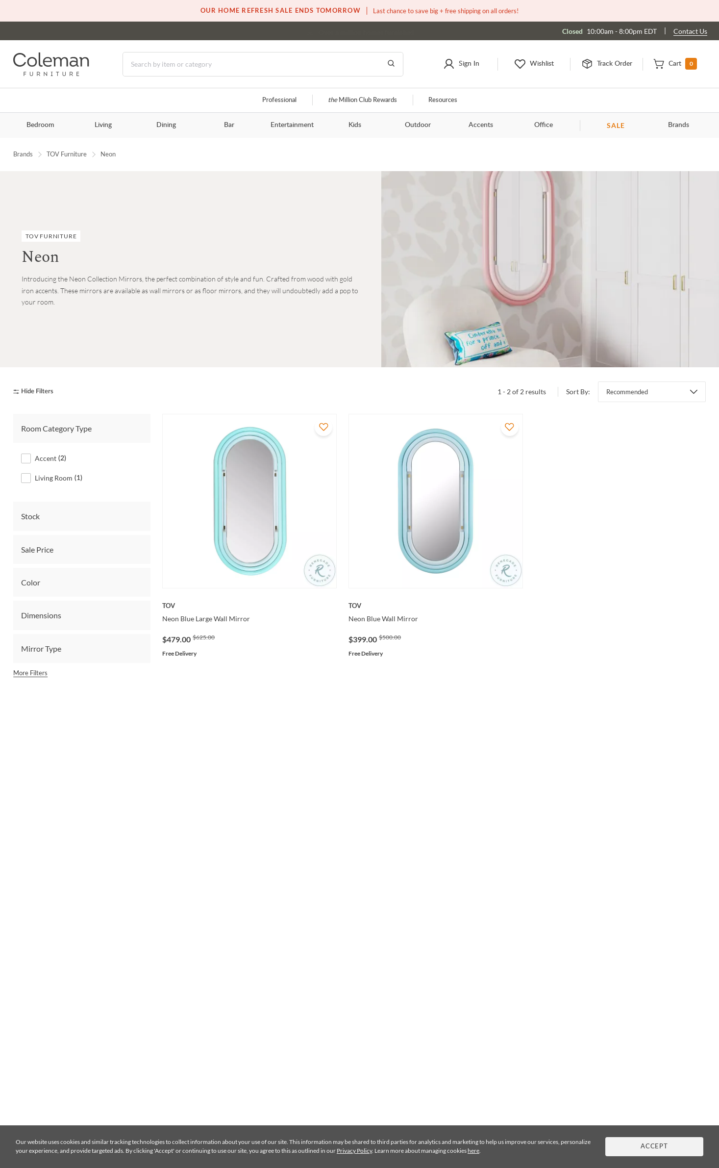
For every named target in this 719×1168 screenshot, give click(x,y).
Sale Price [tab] (37, 549)
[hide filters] (36, 391)
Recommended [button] (627, 392)
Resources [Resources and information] (442, 100)
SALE (616, 125)
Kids (354, 125)
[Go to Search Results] (391, 64)
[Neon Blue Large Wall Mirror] (249, 605)
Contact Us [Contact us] (690, 31)
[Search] (263, 64)
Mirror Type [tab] (41, 648)
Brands (678, 125)
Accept (654, 1146)
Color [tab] (30, 582)
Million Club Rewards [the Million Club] (362, 100)
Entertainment (292, 125)
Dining (166, 125)
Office (543, 125)
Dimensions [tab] (41, 615)
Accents (481, 125)
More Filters (30, 673)
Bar (229, 125)
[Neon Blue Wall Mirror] (435, 605)
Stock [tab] (30, 516)
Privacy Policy (354, 1150)
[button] (461, 64)
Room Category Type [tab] (56, 428)
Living (103, 125)
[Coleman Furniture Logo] (51, 73)
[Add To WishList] (323, 427)
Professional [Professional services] (279, 100)
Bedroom (40, 125)
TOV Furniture (67, 154)
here (473, 1150)
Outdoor (418, 125)
